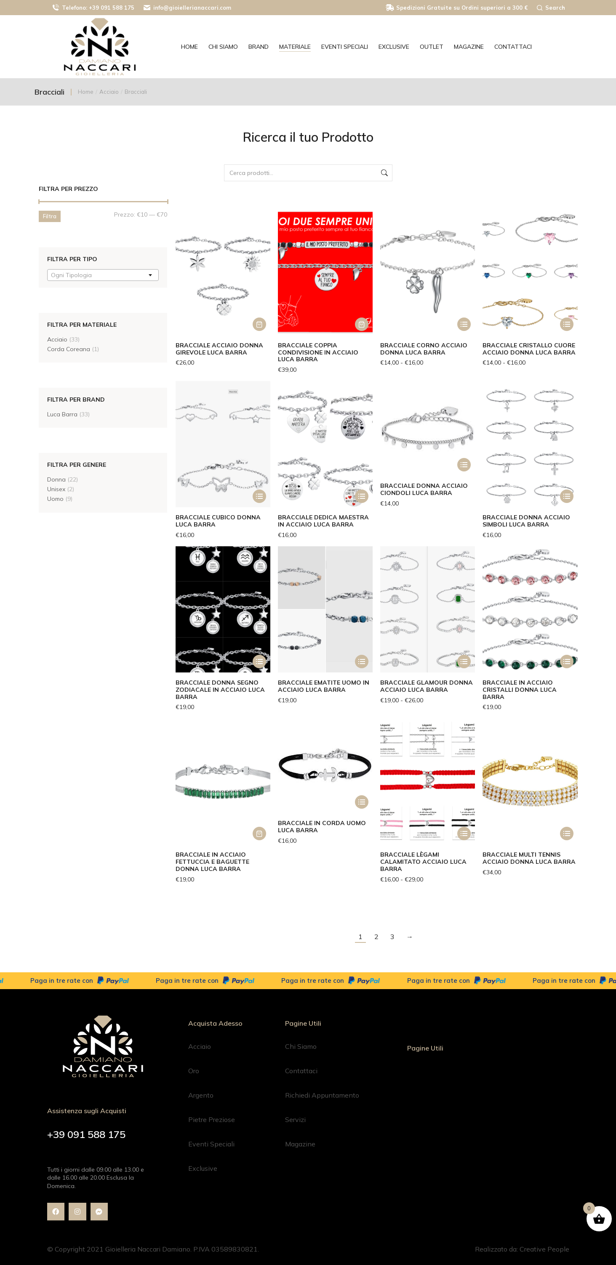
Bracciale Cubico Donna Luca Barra (218, 520)
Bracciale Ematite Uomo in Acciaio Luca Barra (323, 686)
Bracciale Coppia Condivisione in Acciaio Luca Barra (318, 352)
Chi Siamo (301, 1046)
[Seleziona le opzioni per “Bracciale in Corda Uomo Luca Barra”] (361, 802)
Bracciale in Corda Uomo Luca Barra (322, 826)
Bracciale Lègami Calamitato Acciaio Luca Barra (423, 862)
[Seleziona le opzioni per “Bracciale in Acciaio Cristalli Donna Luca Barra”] (566, 661)
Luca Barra (62, 414)
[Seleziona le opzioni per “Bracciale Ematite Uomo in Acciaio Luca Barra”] (361, 661)
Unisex (56, 489)
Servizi (295, 1119)
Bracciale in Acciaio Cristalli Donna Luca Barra (520, 690)
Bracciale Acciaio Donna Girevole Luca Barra (219, 348)
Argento (200, 1095)
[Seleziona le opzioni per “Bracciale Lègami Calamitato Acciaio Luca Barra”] (464, 833)
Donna (56, 479)
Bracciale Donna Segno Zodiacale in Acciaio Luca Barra (220, 690)
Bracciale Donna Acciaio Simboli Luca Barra (526, 520)
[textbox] (74, 275)
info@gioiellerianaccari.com (187, 8)
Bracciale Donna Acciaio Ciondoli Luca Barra (424, 489)
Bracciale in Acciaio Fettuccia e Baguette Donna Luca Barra (212, 862)
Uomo (55, 499)
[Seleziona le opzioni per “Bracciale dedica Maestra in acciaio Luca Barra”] (361, 496)
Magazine (300, 1144)
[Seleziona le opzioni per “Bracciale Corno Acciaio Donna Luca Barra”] (464, 324)
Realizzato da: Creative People (522, 1249)
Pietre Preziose (211, 1119)
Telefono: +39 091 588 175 (92, 8)
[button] (259, 324)
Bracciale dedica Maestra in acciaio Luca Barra (323, 520)
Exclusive (202, 1168)
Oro (193, 1071)
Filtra (49, 216)
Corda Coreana (68, 349)
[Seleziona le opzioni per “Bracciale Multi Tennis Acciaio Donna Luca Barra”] (566, 833)
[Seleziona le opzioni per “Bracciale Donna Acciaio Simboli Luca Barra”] (566, 496)
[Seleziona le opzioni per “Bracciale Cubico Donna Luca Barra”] (259, 496)
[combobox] (103, 275)
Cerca (383, 172)
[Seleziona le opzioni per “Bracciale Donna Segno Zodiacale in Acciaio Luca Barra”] (259, 661)
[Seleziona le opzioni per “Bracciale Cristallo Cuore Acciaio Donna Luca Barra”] (566, 324)
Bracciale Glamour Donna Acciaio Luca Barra (426, 686)
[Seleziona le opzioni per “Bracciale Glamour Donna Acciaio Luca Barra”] (464, 661)
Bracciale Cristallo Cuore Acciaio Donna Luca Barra (529, 348)
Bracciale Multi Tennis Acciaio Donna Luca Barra (529, 858)
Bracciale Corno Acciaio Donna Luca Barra (423, 348)
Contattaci (301, 1071)
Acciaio (57, 339)
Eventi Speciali (211, 1144)
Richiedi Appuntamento (322, 1095)
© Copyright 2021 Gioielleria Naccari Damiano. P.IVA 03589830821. (153, 1249)
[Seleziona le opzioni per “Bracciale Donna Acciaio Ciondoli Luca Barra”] (464, 464)
